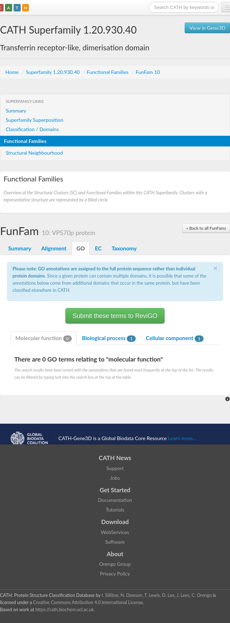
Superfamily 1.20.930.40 (53, 72)
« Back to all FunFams (206, 228)
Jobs (115, 478)
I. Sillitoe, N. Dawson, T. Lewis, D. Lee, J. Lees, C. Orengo (157, 595)
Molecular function (43, 338)
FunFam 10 (148, 72)
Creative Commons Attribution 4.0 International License (88, 602)
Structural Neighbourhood (34, 153)
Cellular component (175, 338)
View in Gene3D (207, 28)
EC (98, 248)
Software (115, 542)
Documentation (115, 500)
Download (115, 521)
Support (115, 468)
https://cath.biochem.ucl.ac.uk (64, 609)
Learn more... (182, 438)
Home (12, 72)
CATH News (115, 458)
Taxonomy (123, 248)
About (115, 554)
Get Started (115, 490)
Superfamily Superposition (34, 120)
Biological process (109, 338)
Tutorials (115, 510)
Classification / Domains (32, 129)
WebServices (115, 532)
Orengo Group (115, 564)
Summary (16, 111)
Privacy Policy (115, 573)
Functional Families (108, 72)
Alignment (53, 248)
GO (80, 248)
